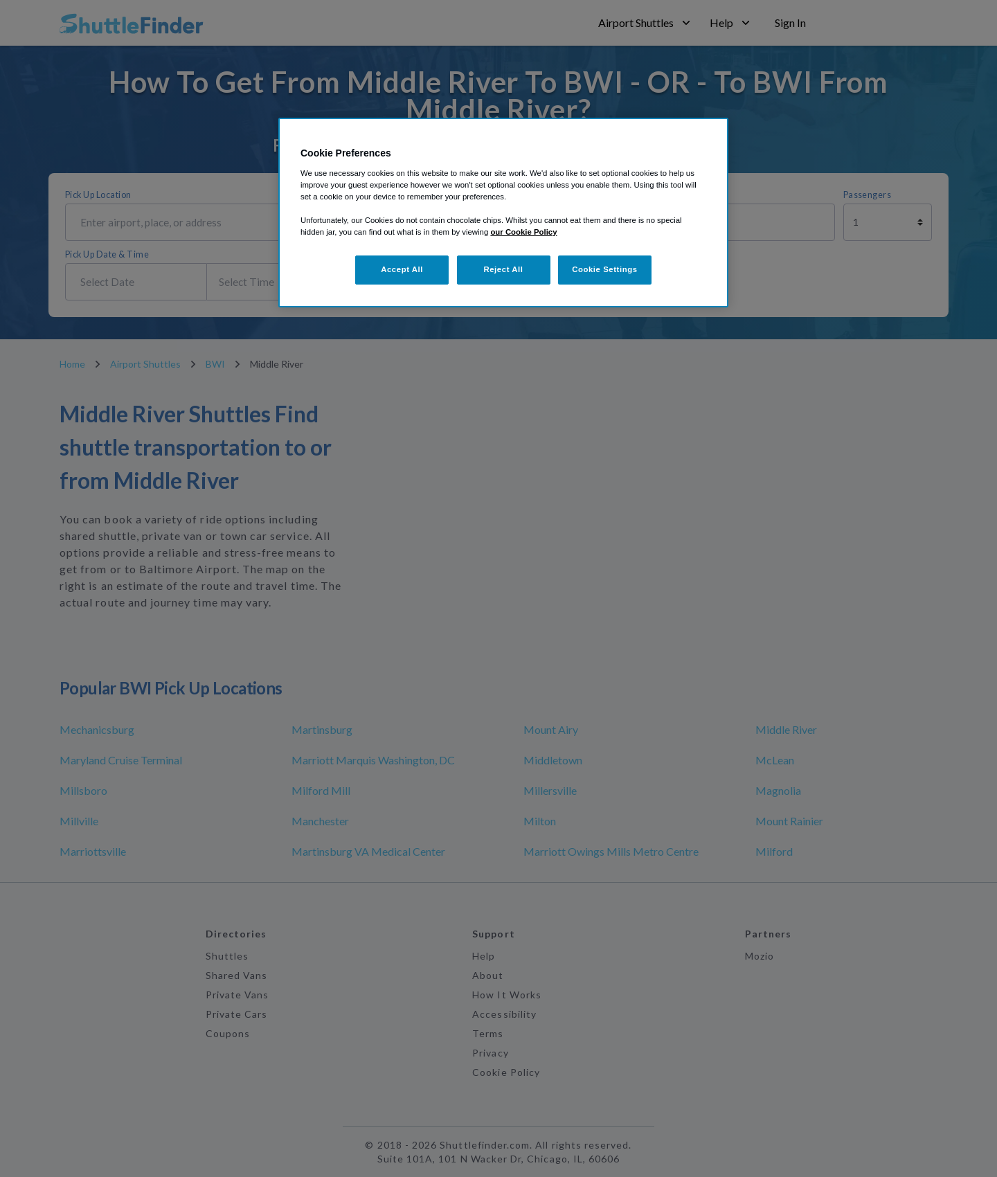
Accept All (402, 269)
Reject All (503, 269)
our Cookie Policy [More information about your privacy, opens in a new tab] (523, 232)
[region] (503, 212)
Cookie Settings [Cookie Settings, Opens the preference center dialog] (605, 269)
